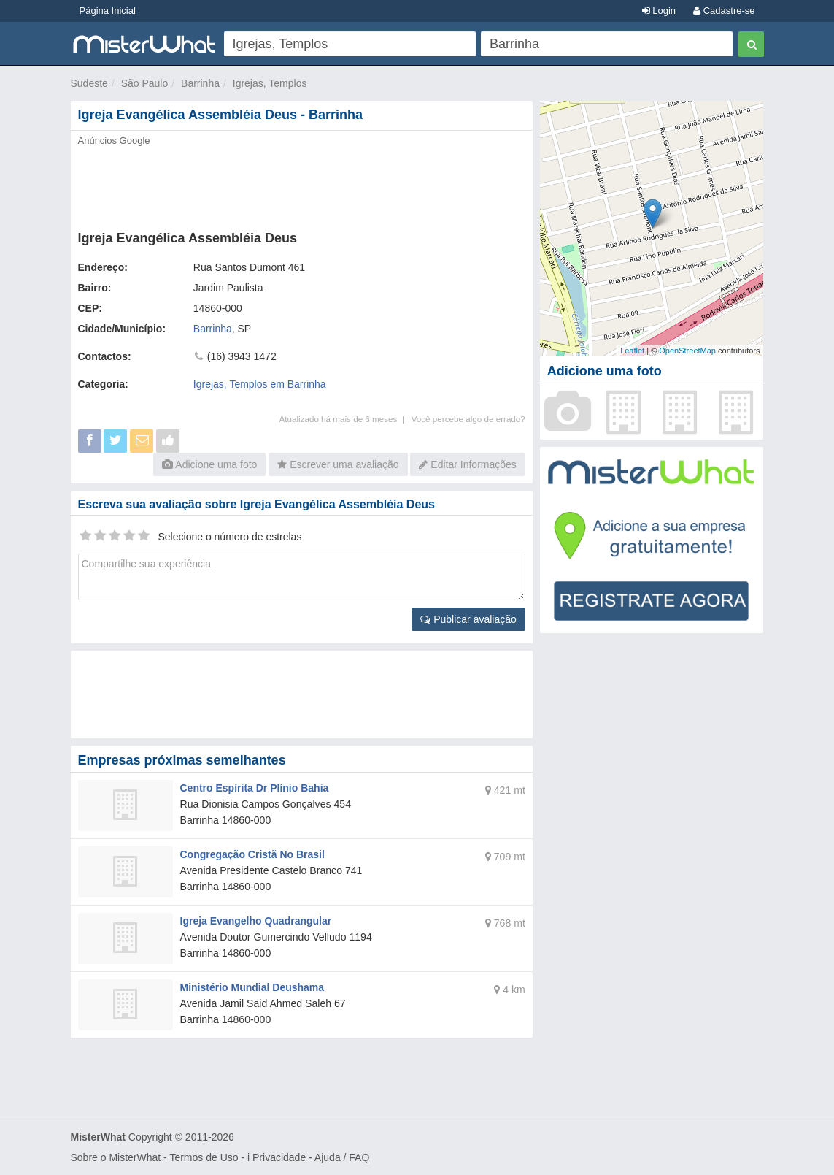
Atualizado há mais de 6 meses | (345, 419)
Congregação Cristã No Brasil (252, 854)
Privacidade (279, 1157)
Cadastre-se (723, 10)
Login (659, 10)
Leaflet (632, 350)
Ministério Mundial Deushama (252, 987)
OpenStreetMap (687, 350)
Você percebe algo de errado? (468, 419)
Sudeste (89, 83)
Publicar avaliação (468, 619)
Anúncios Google (114, 140)
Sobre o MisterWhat (116, 1157)
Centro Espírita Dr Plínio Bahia (254, 788)
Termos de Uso (203, 1157)
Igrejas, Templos (270, 83)
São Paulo (145, 83)
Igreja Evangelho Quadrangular (256, 921)
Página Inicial (108, 10)
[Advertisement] (302, 184)
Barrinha (200, 83)
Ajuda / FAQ (341, 1157)
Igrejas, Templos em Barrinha (259, 384)
